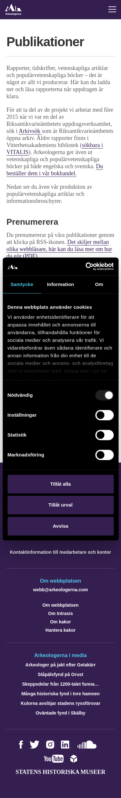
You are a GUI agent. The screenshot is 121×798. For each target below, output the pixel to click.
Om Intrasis (60, 613)
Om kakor (60, 622)
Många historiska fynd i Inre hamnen (60, 693)
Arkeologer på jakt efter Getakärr (60, 665)
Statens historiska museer (60, 772)
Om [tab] (99, 284)
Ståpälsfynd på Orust (60, 674)
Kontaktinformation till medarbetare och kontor (60, 552)
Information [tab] (60, 284)
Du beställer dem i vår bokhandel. (54, 170)
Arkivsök (30, 131)
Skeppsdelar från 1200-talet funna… (60, 684)
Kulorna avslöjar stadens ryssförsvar (60, 703)
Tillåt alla (60, 484)
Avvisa (60, 526)
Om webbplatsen (60, 605)
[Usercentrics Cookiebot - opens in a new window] (86, 266)
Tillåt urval (60, 504)
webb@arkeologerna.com (60, 589)
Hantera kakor (60, 630)
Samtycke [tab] (21, 284)
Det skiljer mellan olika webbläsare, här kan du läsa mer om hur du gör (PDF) (59, 249)
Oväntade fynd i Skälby (60, 713)
